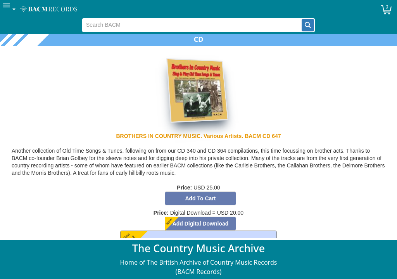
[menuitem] (9, 9)
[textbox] (192, 25)
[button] (308, 25)
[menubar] (198, 9)
